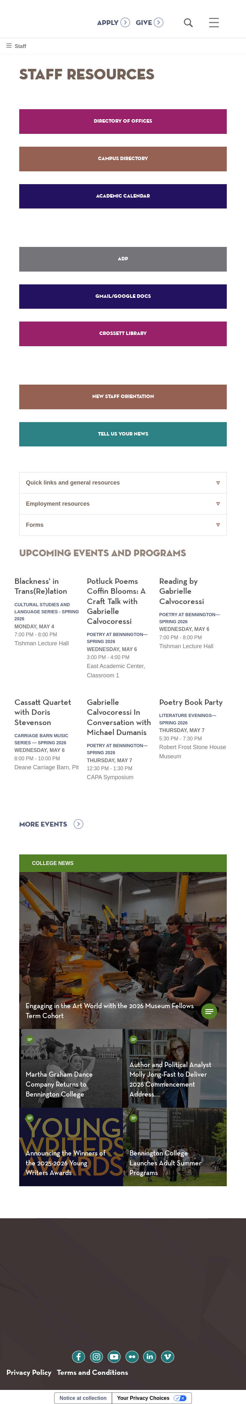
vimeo (168, 1353)
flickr (132, 1353)
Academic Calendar (123, 195)
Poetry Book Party (191, 700)
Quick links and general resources (73, 480)
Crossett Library (123, 331)
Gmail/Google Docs (123, 295)
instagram (96, 1353)
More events (43, 822)
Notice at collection (83, 1395)
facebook (78, 1353)
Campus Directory (123, 158)
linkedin (150, 1353)
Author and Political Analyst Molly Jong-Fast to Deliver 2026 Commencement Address (170, 1077)
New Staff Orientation (123, 394)
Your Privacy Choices (143, 1395)
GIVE (144, 23)
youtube (114, 1353)
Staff (20, 45)
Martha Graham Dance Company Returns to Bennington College (59, 1082)
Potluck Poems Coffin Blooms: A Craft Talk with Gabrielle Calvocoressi (116, 599)
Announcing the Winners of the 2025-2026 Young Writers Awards (66, 1160)
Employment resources (58, 501)
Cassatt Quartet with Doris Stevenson (42, 710)
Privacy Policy (29, 1370)
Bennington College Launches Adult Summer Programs (165, 1160)
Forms (35, 522)
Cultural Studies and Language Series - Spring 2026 (46, 609)
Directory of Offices (123, 121)
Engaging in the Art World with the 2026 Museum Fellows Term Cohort (110, 1008)
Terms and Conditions (92, 1370)
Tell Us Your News (123, 431)
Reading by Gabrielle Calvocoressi (181, 589)
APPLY (108, 23)
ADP (123, 257)
